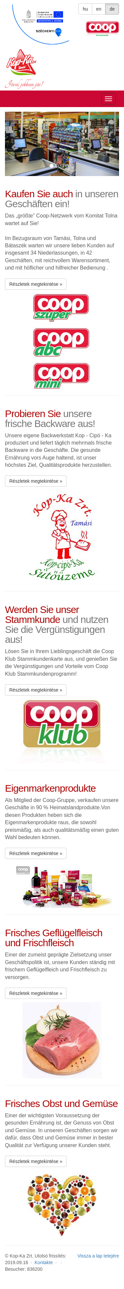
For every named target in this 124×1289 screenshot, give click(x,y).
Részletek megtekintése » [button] (35, 284)
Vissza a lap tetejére (98, 1255)
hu (85, 9)
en (99, 9)
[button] (13, 144)
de (112, 9)
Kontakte (44, 1262)
